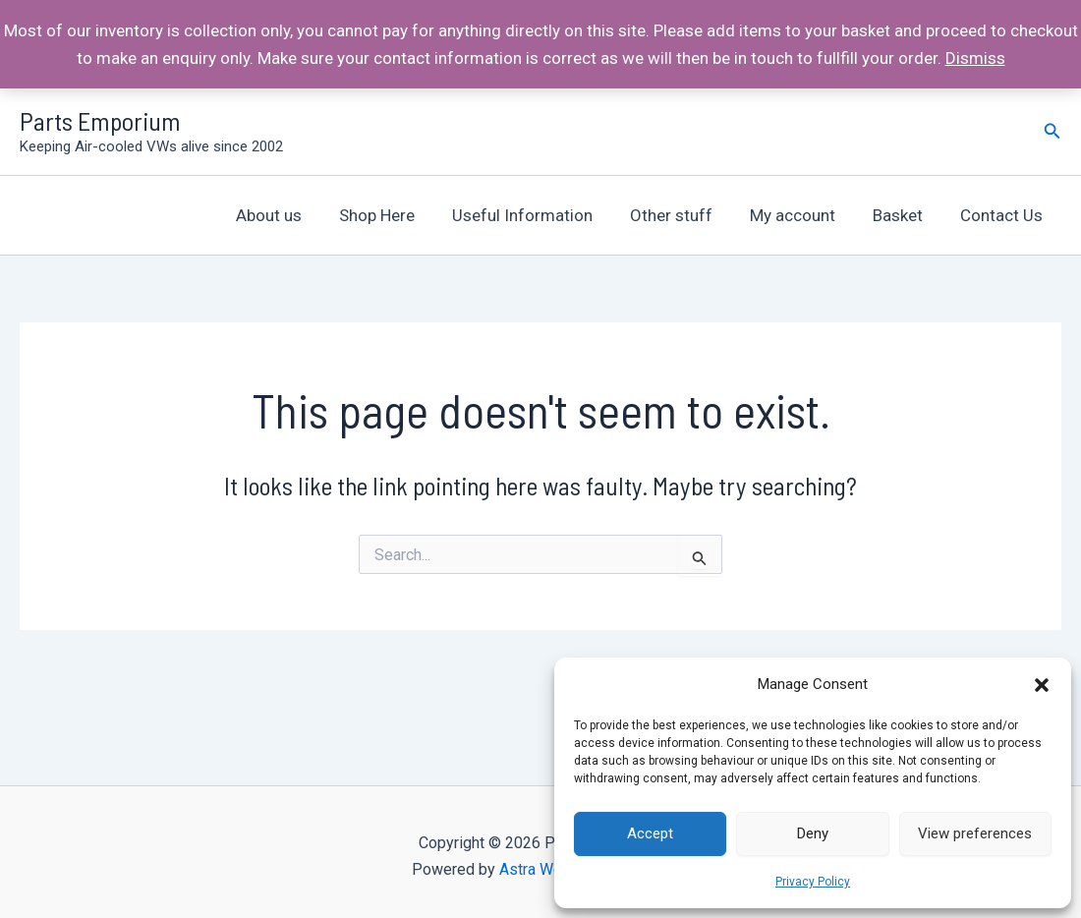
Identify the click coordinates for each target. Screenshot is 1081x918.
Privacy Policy (812, 882)
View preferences (975, 833)
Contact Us (1003, 215)
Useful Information (540, 215)
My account (802, 215)
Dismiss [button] (975, 58)
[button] (1042, 685)
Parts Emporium (100, 120)
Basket (904, 215)
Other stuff (685, 215)
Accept (650, 833)
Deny (812, 833)
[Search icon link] (1052, 131)
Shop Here (398, 215)
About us (294, 215)
